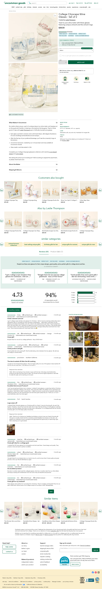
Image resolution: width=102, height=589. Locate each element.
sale (89, 7)
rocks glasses (19, 154)
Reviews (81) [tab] (44, 252)
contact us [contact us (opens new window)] (9, 551)
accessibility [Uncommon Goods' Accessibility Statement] (43, 564)
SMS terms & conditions (26, 581)
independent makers (27, 562)
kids (48, 7)
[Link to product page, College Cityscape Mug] (32, 190)
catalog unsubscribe (46, 559)
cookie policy (46, 581)
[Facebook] (93, 572)
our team (24, 551)
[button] (55, 15)
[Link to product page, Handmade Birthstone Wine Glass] (70, 511)
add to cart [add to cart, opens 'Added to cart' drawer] (80, 62)
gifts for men (39, 534)
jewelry (69, 7)
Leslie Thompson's (25, 130)
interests (35, 7)
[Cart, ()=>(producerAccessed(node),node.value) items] (96, 3)
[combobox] (47, 3)
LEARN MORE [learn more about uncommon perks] (75, 564)
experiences (75, 7)
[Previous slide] (2, 244)
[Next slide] (100, 244)
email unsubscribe (45, 554)
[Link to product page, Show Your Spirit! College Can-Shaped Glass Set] (70, 190)
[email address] (75, 550)
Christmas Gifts (41, 578)
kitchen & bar (62, 7)
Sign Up (95, 550)
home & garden (54, 7)
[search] (29, 3)
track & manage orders (46, 546)
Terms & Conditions (85, 545)
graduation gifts (55, 531)
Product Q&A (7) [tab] (57, 252)
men (44, 7)
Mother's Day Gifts (18, 578)
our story (24, 546)
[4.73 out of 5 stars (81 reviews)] (65, 31)
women (40, 7)
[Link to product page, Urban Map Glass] (89, 190)
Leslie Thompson (70, 20)
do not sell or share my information (14, 584)
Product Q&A (65, 140)
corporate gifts (83, 7)
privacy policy (37, 581)
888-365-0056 (24, 587)
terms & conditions (13, 581)
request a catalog (45, 556)
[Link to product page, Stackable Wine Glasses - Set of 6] (32, 511)
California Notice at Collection (34, 584)
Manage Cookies (56, 581)
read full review (18, 280)
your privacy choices (68, 581)
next (51, 491)
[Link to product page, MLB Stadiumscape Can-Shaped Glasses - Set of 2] (51, 220)
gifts (25, 7)
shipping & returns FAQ (47, 548)
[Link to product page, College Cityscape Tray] (13, 190)
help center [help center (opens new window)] (9, 547)
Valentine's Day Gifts (30, 578)
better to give (26, 548)
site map (4, 581)
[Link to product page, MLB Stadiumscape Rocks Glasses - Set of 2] (70, 220)
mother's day (19, 7)
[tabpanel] (51, 375)
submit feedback (45, 562)
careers (24, 554)
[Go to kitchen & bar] (12, 11)
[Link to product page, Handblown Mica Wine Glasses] (51, 511)
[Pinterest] (96, 572)
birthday (29, 7)
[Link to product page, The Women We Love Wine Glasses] (13, 511)
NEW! (13, 7)
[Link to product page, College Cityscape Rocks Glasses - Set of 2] (51, 190)
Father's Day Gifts (7, 578)
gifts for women (49, 534)
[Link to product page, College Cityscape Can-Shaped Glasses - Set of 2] (32, 220)
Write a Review (14, 310)
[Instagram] (99, 572)
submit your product (27, 564)
